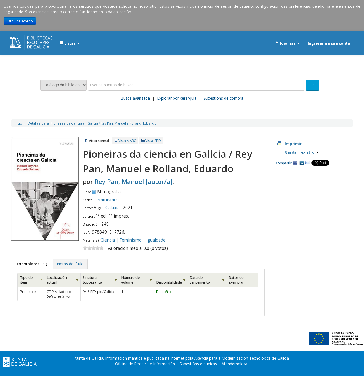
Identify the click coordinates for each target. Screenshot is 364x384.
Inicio (18, 123)
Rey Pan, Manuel (133, 181)
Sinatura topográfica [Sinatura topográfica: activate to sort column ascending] (92, 280)
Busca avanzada (135, 98)
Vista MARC (127, 140)
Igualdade (156, 240)
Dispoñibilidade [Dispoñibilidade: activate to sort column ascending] (169, 282)
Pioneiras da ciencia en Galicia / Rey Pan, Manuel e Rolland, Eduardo (92, 123)
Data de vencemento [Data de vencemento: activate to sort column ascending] (200, 280)
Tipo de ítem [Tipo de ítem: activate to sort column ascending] (26, 280)
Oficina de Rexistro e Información (145, 363)
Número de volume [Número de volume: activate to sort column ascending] (130, 280)
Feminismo (130, 240)
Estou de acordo (20, 21)
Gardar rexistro (301, 152)
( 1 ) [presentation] (32, 263)
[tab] (32, 264)
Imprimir (293, 143)
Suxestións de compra (223, 98)
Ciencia (107, 240)
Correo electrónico (307, 163)
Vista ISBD (153, 140)
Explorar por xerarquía (176, 98)
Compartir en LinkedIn (301, 163)
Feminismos (106, 200)
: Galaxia (111, 208)
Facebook (295, 163)
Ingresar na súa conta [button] (329, 43)
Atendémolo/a (234, 363)
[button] (69, 43)
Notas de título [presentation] (70, 263)
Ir (312, 85)
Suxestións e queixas (198, 363)
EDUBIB (23, 40)
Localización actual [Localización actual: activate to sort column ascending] (57, 280)
